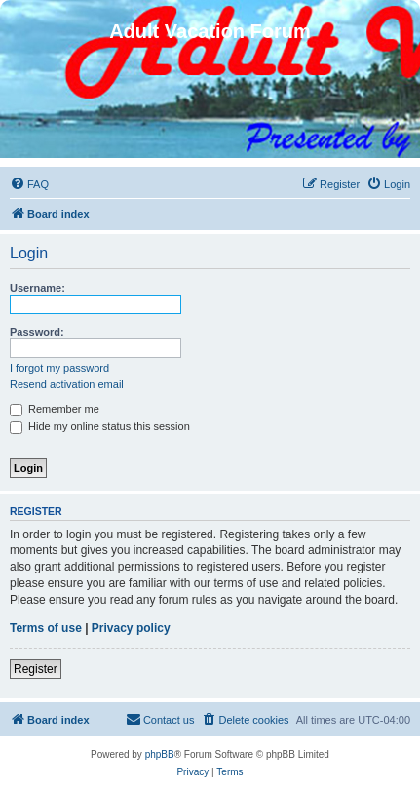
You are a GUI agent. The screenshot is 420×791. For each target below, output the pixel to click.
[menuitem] (29, 184)
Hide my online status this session (100, 426)
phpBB (159, 754)
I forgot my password (59, 368)
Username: (37, 288)
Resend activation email (67, 384)
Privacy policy (131, 628)
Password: (37, 331)
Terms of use (46, 628)
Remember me (54, 409)
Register (35, 669)
